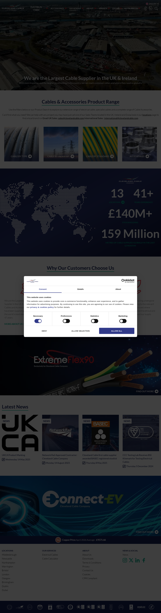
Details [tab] (80, 289)
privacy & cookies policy (42, 307)
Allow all (116, 331)
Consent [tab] (43, 289)
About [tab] (118, 289)
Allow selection (80, 331)
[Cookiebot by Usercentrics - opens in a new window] (123, 281)
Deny (44, 331)
